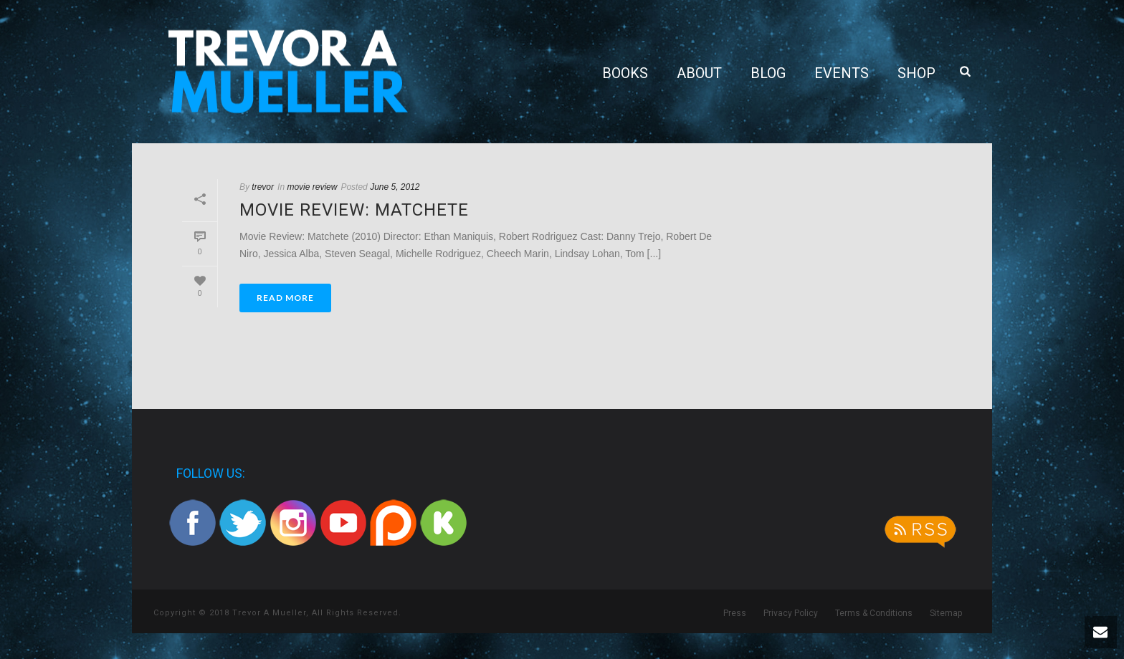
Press (734, 613)
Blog (768, 73)
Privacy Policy (790, 613)
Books (625, 73)
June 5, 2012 (394, 187)
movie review (312, 187)
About (699, 73)
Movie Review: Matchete (354, 210)
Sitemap (946, 613)
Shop (916, 73)
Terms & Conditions (874, 613)
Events (841, 73)
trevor (263, 187)
